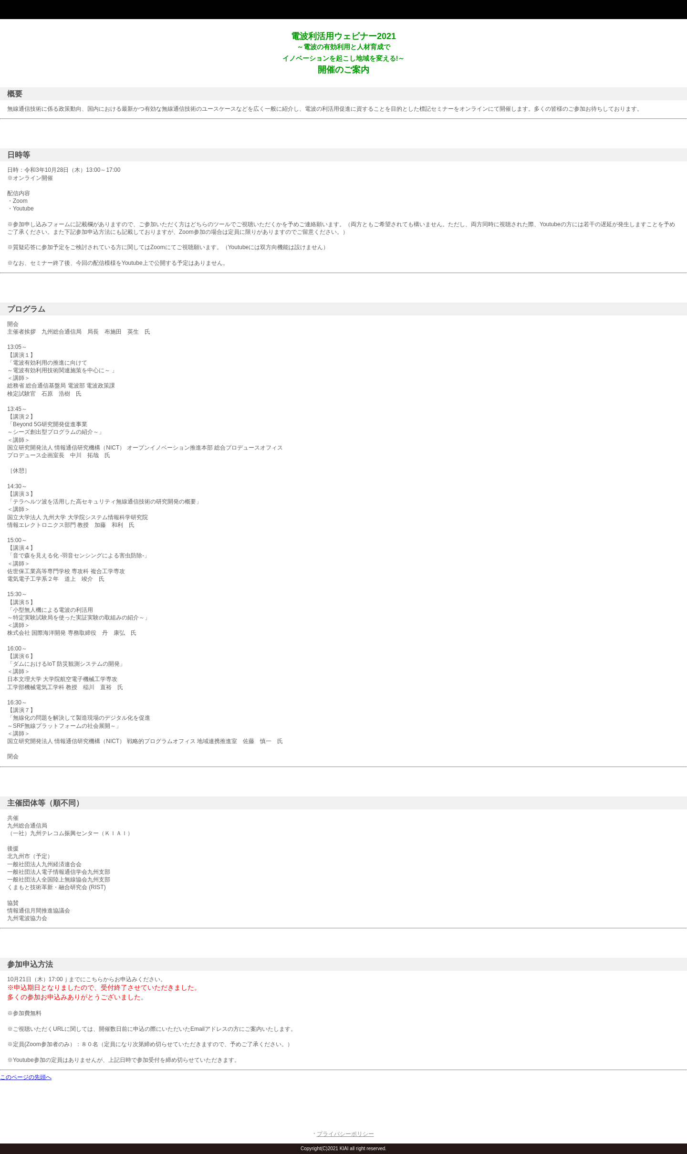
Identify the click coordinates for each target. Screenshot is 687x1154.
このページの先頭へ (26, 1077)
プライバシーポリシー (345, 1134)
